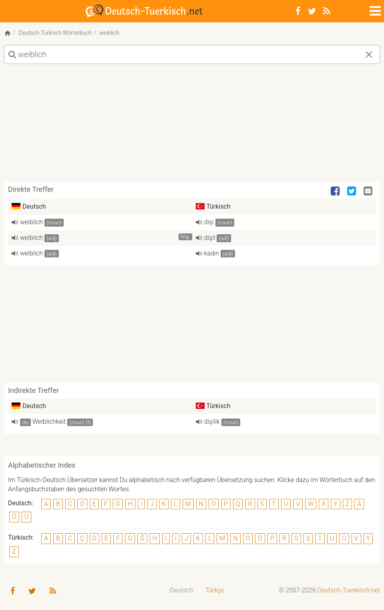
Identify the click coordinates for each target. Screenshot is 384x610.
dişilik (212, 421)
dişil (209, 237)
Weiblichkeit (49, 421)
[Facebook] (298, 11)
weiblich (31, 222)
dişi (209, 222)
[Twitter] (312, 11)
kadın (211, 253)
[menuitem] (181, 590)
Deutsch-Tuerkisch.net (349, 590)
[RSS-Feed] (327, 11)
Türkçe (214, 590)
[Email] (369, 191)
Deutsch (181, 590)
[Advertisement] (192, 126)
